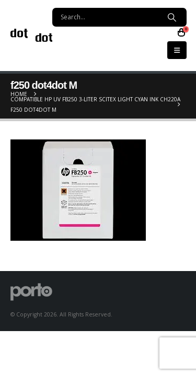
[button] (177, 50)
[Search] (171, 17)
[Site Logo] (31, 35)
